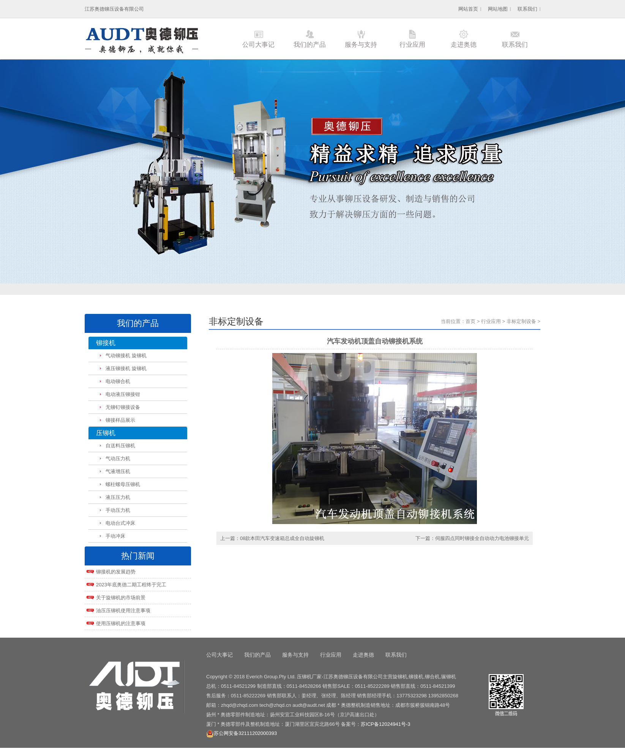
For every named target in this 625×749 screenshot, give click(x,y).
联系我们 (527, 9)
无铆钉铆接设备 (123, 407)
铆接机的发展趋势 (116, 572)
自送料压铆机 (120, 445)
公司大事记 (258, 44)
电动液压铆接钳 (123, 394)
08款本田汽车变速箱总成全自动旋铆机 (282, 538)
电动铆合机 (118, 381)
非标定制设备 (521, 321)
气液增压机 (118, 471)
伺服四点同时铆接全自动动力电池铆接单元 (482, 538)
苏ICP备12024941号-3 (385, 724)
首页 (470, 321)
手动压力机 (118, 510)
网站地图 (498, 9)
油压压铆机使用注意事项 (123, 610)
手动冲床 (115, 536)
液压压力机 (118, 497)
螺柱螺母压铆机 (123, 484)
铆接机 (105, 343)
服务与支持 (361, 44)
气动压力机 (118, 458)
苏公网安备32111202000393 (241, 733)
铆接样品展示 (120, 420)
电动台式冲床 (120, 523)
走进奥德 (464, 44)
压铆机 (105, 433)
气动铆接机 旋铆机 (126, 355)
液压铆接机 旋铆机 (126, 368)
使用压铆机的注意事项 (120, 623)
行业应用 (412, 44)
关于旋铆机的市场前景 (120, 597)
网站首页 (468, 9)
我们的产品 (310, 44)
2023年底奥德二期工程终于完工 (131, 584)
